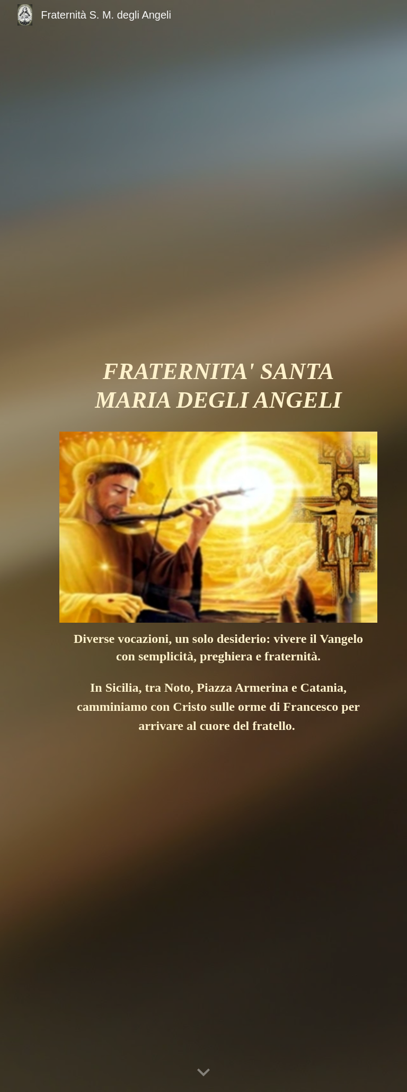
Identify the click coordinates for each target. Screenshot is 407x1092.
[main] (218, 390)
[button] (203, 1073)
